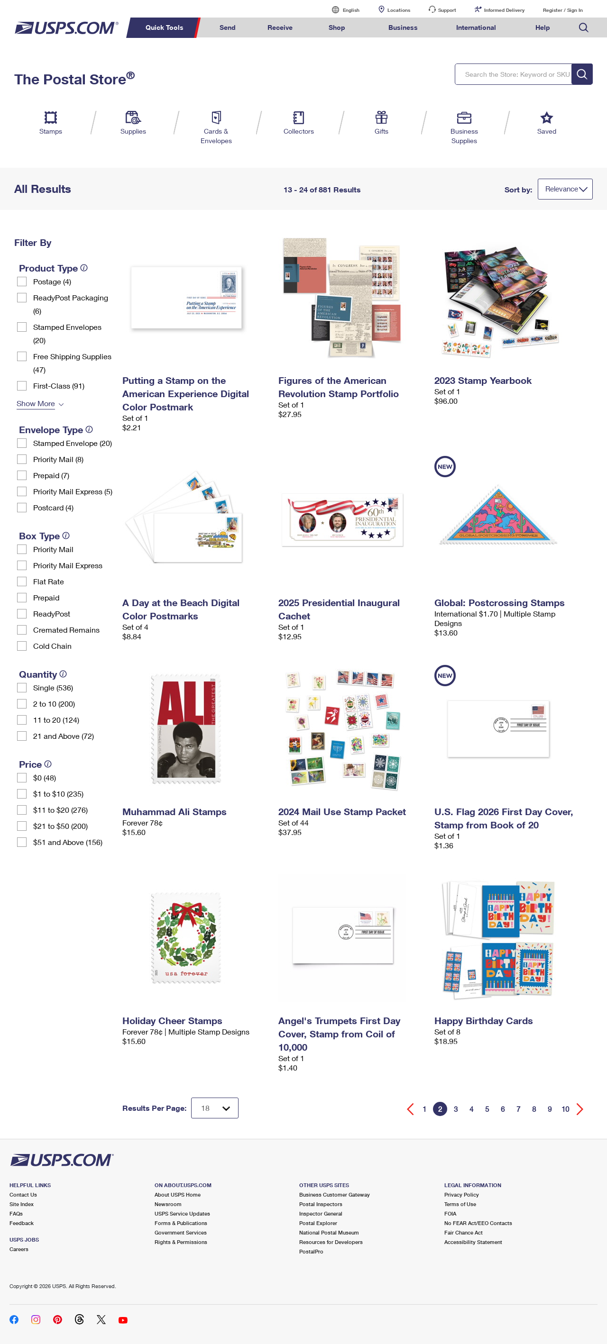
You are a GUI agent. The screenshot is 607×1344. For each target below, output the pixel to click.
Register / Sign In (563, 10)
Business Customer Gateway (334, 1194)
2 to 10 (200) (54, 703)
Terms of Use (460, 1204)
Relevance (561, 188)
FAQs (16, 1213)
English (341, 9)
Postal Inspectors (320, 1204)
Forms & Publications (181, 1223)
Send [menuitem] (228, 27)
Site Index (21, 1204)
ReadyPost (51, 613)
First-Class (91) (58, 385)
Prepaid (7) (51, 475)
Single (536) (53, 687)
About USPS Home (178, 1194)
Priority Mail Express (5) (72, 491)
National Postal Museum (329, 1232)
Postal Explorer (318, 1223)
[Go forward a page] (580, 1109)
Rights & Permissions (181, 1242)
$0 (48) (44, 777)
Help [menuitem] (542, 27)
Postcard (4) (53, 507)
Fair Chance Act (463, 1232)
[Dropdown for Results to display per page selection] (215, 1108)
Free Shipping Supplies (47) (72, 363)
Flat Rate (48, 581)
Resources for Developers (331, 1242)
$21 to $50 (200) (60, 825)
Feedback (21, 1223)
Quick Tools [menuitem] (165, 27)
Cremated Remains (66, 629)
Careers (18, 1249)
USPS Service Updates (182, 1213)
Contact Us (23, 1194)
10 (565, 1109)
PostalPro (311, 1251)
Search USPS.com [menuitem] (584, 28)
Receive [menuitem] (280, 27)
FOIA (450, 1213)
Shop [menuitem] (337, 27)
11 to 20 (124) (56, 719)
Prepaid (46, 597)
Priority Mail (53, 549)
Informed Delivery (504, 10)
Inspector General (320, 1213)
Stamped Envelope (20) (72, 442)
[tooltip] (84, 268)
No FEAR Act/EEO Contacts (478, 1223)
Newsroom (168, 1204)
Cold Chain (52, 645)
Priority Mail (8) (58, 458)
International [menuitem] (476, 27)
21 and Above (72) (63, 735)
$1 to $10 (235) (58, 793)
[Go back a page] (410, 1109)
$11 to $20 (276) (60, 809)
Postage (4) (52, 281)
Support (447, 10)
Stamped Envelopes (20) (67, 333)
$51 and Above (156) (67, 841)
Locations (398, 10)
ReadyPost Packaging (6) (70, 304)
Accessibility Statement (473, 1242)
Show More (36, 403)
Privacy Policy (461, 1194)
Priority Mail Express (67, 565)
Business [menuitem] (403, 27)
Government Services (181, 1232)
